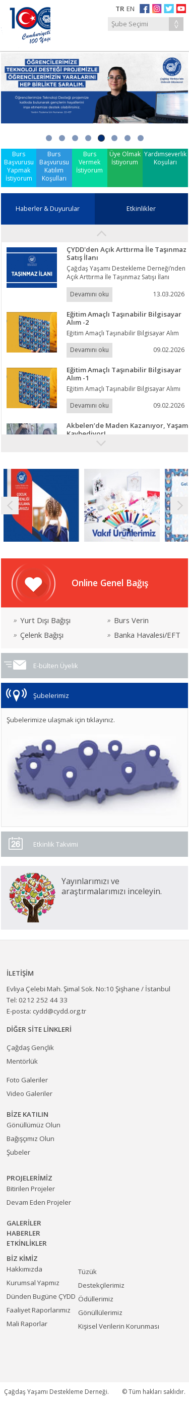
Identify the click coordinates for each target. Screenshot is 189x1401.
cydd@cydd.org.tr (59, 1011)
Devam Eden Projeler (39, 1202)
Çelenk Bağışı (38, 635)
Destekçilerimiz (101, 1285)
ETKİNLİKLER (27, 1243)
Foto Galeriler (27, 1079)
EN (131, 8)
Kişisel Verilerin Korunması (118, 1326)
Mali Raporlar (27, 1323)
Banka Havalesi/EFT (143, 635)
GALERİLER (24, 1223)
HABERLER (23, 1233)
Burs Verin (128, 620)
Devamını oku (89, 294)
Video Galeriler (29, 1093)
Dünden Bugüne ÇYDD (41, 1296)
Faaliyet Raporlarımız (39, 1310)
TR (119, 8)
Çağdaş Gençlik (30, 1047)
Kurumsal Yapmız (33, 1282)
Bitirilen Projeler (31, 1188)
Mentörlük (22, 1061)
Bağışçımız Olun (30, 1138)
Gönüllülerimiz (100, 1312)
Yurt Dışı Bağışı (42, 620)
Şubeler (18, 1152)
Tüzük (87, 1271)
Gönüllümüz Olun (33, 1124)
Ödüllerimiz (95, 1298)
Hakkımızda (24, 1269)
